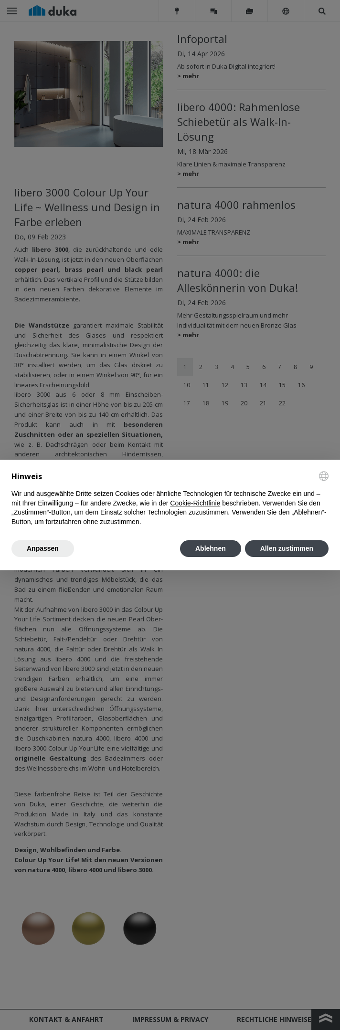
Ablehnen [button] (210, 548)
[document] (170, 499)
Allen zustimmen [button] (286, 548)
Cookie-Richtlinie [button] (195, 503)
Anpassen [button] (43, 548)
